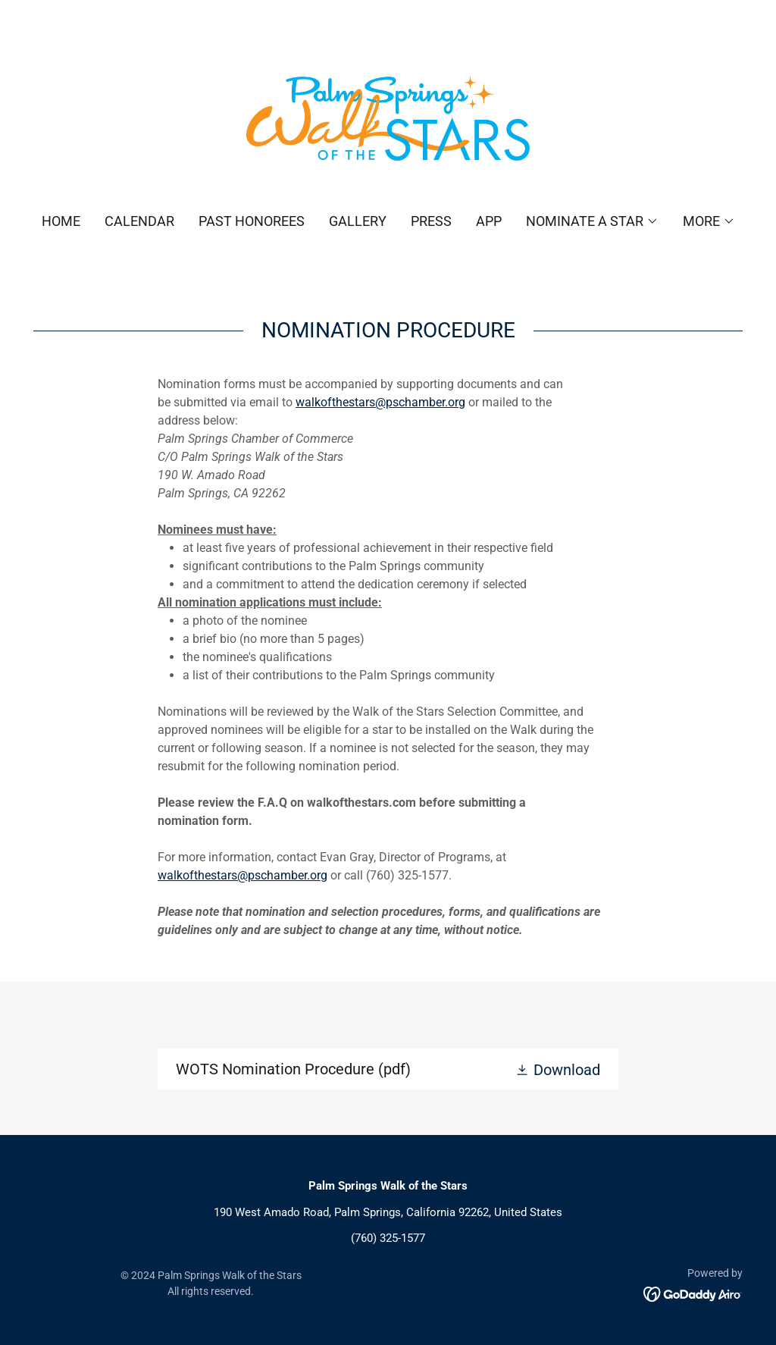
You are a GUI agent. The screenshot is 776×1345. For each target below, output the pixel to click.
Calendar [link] (139, 221)
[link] (388, 117)
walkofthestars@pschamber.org (380, 402)
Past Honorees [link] (252, 221)
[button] (592, 221)
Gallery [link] (357, 221)
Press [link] (431, 221)
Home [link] (61, 221)
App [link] (489, 221)
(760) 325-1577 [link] (388, 1238)
